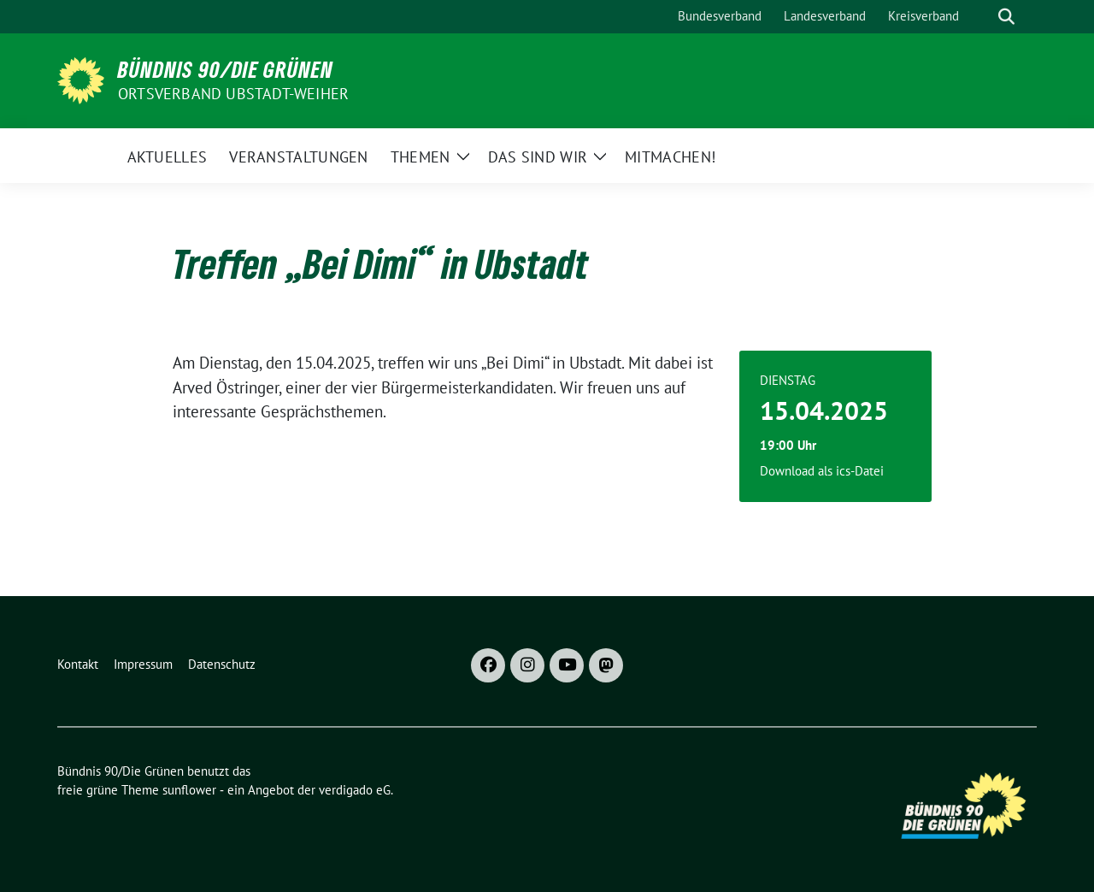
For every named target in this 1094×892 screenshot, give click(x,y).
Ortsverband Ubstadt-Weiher (233, 93)
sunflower (189, 790)
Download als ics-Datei (822, 471)
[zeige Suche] (1006, 16)
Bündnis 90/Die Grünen (225, 69)
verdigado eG (355, 790)
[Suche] (982, 16)
